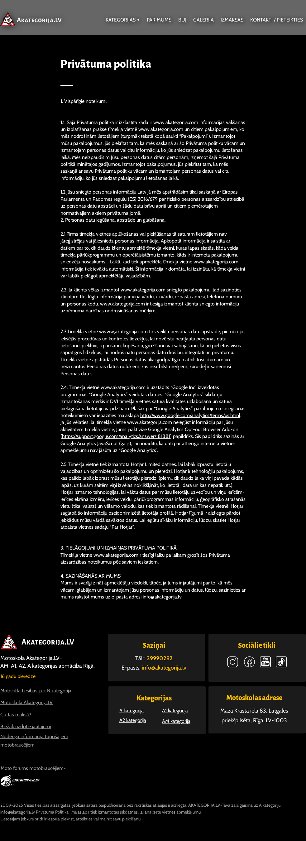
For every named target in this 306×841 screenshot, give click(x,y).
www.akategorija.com (175, 122)
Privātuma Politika (52, 812)
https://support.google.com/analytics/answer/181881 (116, 436)
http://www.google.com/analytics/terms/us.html (190, 415)
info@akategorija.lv (162, 597)
